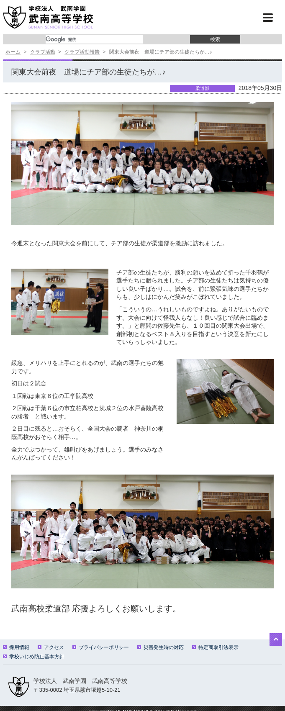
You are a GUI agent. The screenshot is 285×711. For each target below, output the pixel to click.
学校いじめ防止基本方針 (33, 657)
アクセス (51, 647)
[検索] (94, 39)
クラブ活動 (42, 52)
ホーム (13, 52)
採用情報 (16, 647)
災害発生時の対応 (160, 647)
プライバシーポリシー (100, 647)
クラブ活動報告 (82, 52)
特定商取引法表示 (215, 647)
